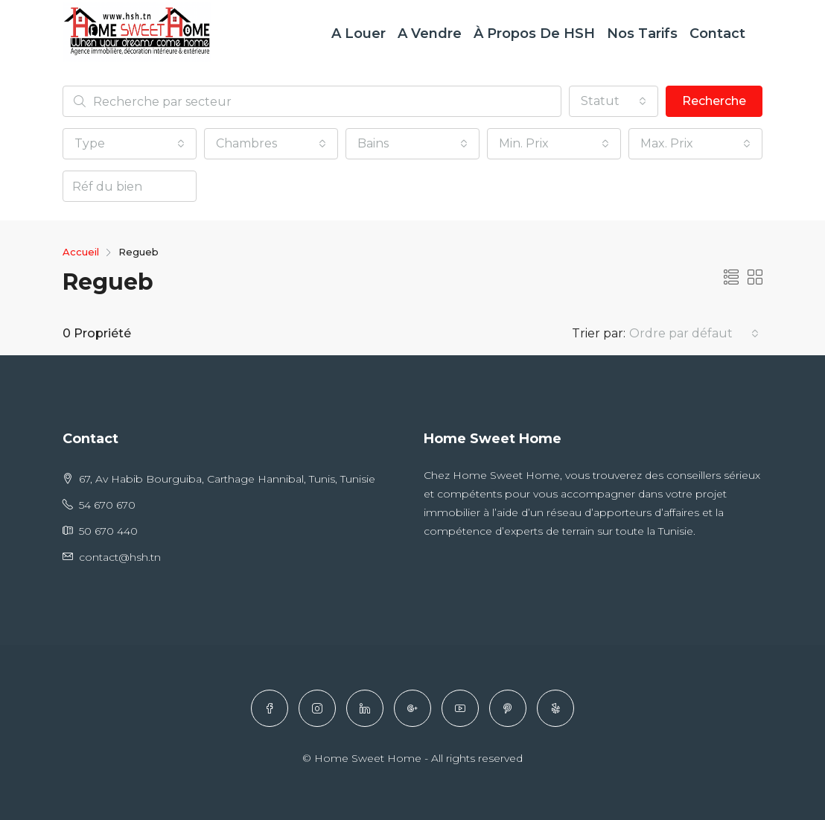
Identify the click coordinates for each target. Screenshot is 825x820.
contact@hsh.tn (120, 557)
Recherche (714, 101)
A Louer (358, 33)
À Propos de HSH (534, 33)
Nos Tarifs (642, 33)
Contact (717, 33)
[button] (613, 101)
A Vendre (430, 33)
